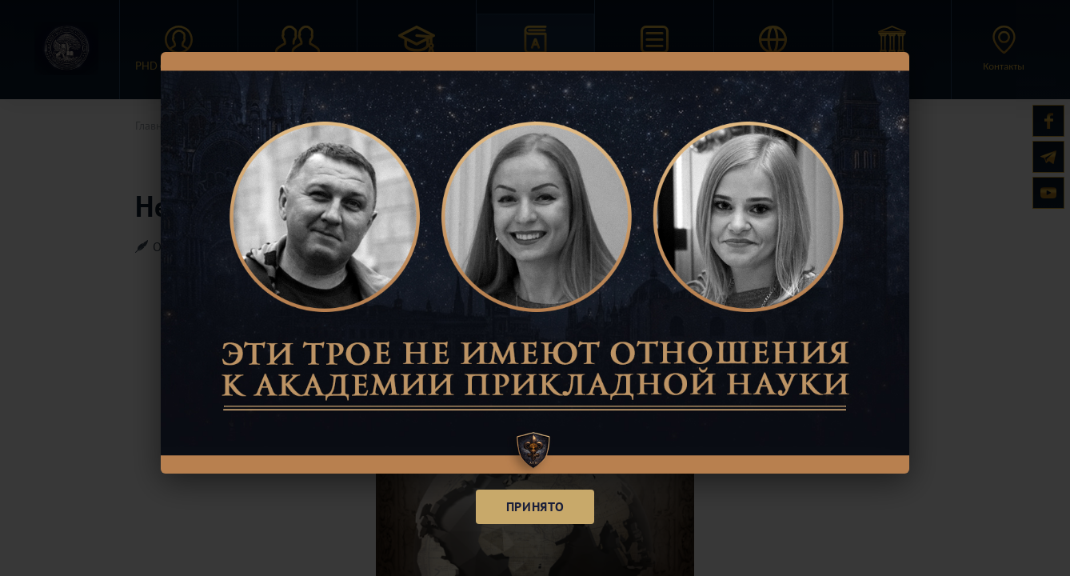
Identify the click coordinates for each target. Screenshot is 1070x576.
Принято (535, 506)
